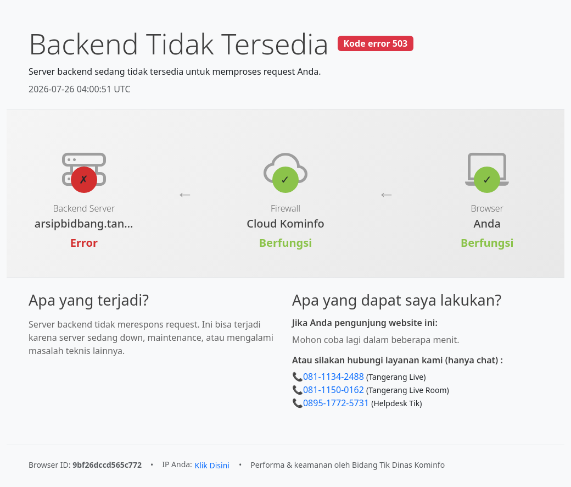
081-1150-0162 (333, 390)
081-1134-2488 (333, 376)
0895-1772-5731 (336, 403)
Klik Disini (211, 465)
